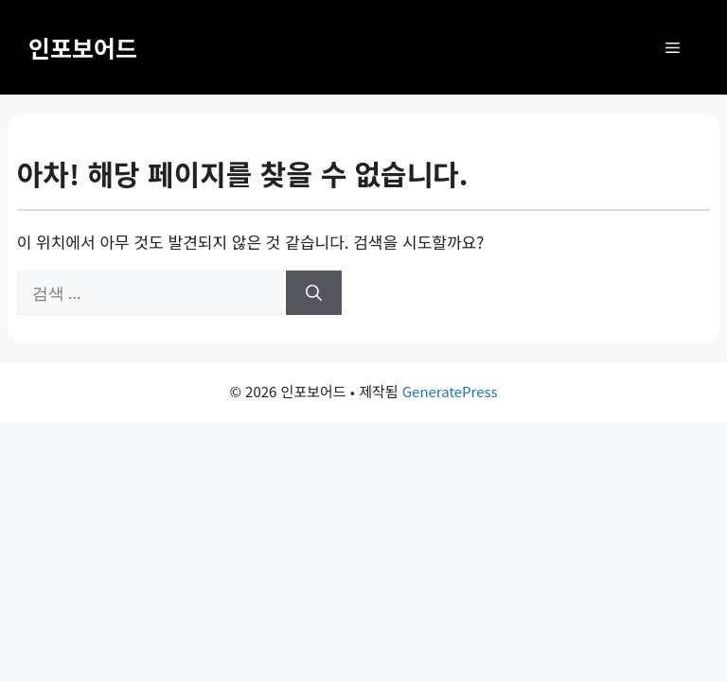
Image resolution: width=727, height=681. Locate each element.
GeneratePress (450, 391)
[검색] (314, 293)
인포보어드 (82, 47)
